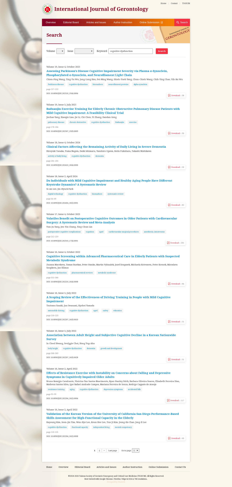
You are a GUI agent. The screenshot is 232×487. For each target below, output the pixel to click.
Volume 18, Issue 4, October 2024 (63, 142)
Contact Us (180, 467)
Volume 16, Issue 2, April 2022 (61, 368)
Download (177, 95)
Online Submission (151, 22)
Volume (50, 51)
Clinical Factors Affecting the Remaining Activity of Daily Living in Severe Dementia (106, 146)
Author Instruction (123, 22)
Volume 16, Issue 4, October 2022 (63, 252)
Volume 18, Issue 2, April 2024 (61, 176)
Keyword (102, 51)
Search (184, 22)
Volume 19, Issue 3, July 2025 (61, 104)
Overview (51, 22)
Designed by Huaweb (116, 482)
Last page (112, 450)
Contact (174, 3)
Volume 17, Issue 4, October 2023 (63, 214)
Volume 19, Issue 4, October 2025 (63, 66)
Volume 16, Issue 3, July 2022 (61, 293)
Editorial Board (71, 22)
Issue (70, 51)
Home (163, 3)
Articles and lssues (96, 22)
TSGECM (186, 3)
